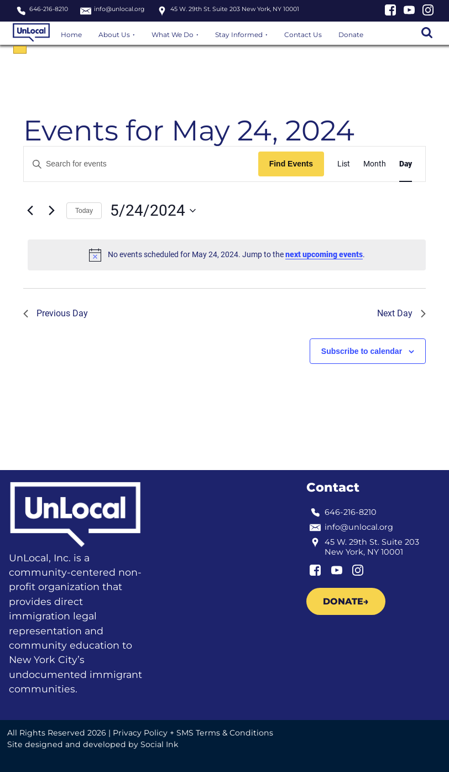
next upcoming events (324, 254)
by (92, 744)
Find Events (291, 163)
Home (71, 34)
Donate (350, 34)
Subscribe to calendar (361, 351)
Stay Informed (239, 34)
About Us (114, 34)
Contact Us (303, 34)
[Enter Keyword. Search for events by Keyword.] (141, 164)
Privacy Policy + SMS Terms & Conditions (193, 733)
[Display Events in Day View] (405, 164)
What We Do (173, 34)
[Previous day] (29, 210)
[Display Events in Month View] (374, 164)
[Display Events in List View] (343, 164)
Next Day (401, 313)
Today (84, 211)
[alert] (227, 254)
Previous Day (55, 313)
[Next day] (51, 210)
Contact (332, 487)
